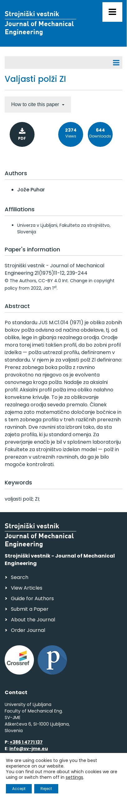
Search (19, 577)
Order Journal (28, 630)
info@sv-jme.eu (28, 748)
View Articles (26, 587)
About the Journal (33, 619)
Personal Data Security (90, 776)
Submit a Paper (30, 609)
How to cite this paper (35, 104)
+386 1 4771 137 (26, 742)
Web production (41, 787)
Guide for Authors (32, 598)
